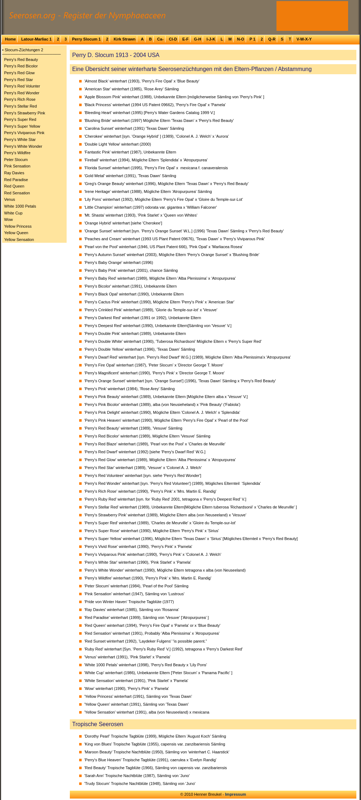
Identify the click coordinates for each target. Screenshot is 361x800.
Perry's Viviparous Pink (24, 133)
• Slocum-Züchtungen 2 (22, 50)
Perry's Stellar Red (20, 106)
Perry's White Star (20, 139)
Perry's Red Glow (19, 73)
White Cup (13, 213)
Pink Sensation (17, 166)
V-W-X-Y (304, 39)
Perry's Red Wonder (22, 93)
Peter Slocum (16, 159)
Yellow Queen (16, 233)
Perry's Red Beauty (21, 59)
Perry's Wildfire (17, 153)
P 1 (252, 39)
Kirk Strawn (124, 39)
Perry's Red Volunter (22, 86)
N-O (240, 39)
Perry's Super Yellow (22, 126)
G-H (197, 39)
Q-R (271, 39)
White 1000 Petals (20, 206)
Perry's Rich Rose (20, 99)
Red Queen (14, 186)
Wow (8, 219)
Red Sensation (17, 193)
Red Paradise (16, 179)
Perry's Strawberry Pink (24, 113)
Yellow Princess (18, 226)
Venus (9, 199)
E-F (185, 39)
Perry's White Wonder (23, 146)
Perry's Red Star (18, 79)
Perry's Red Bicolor (21, 66)
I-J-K (211, 39)
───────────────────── (31, 54)
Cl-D (173, 39)
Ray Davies (14, 173)
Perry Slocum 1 (86, 39)
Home (10, 39)
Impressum (235, 794)
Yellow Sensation (19, 239)
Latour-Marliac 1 (36, 39)
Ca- (160, 39)
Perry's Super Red (20, 119)
